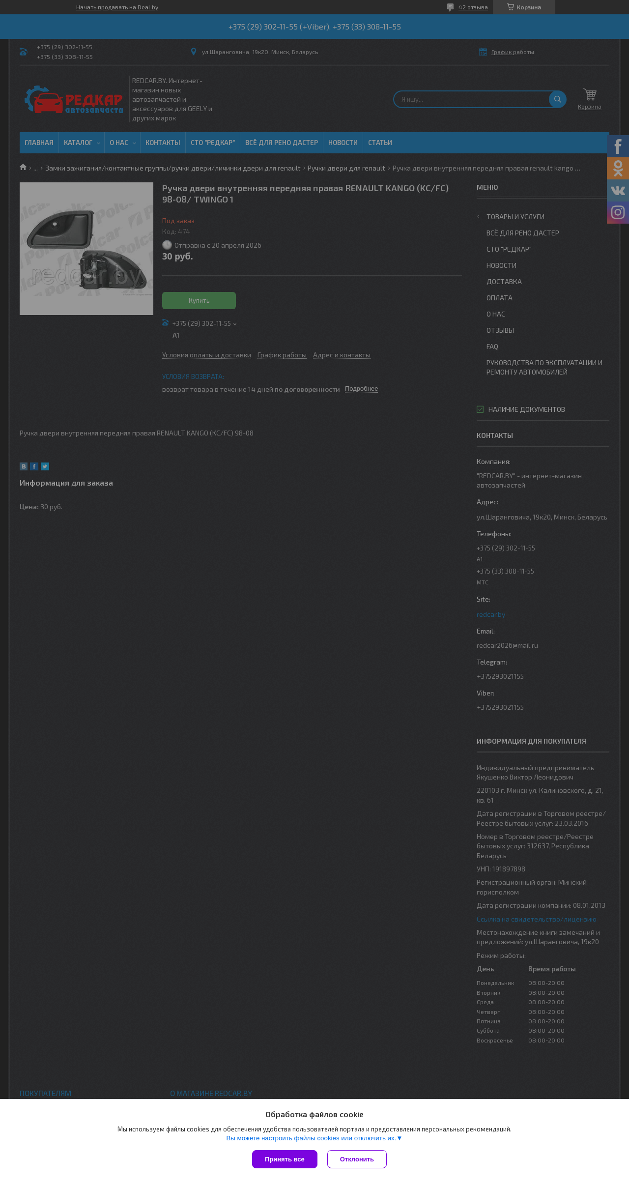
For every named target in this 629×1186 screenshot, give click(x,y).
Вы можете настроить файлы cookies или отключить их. (311, 1138)
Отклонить (357, 1159)
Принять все (285, 1159)
